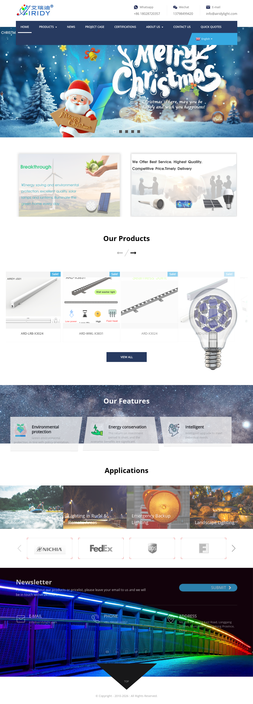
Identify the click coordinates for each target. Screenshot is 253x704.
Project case (94, 27)
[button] (114, 131)
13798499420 (183, 13)
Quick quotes (211, 27)
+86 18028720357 (147, 13)
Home (25, 27)
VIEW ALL (127, 357)
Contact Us (182, 27)
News (71, 27)
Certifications (125, 27)
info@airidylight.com (221, 13)
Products (48, 27)
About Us (154, 27)
